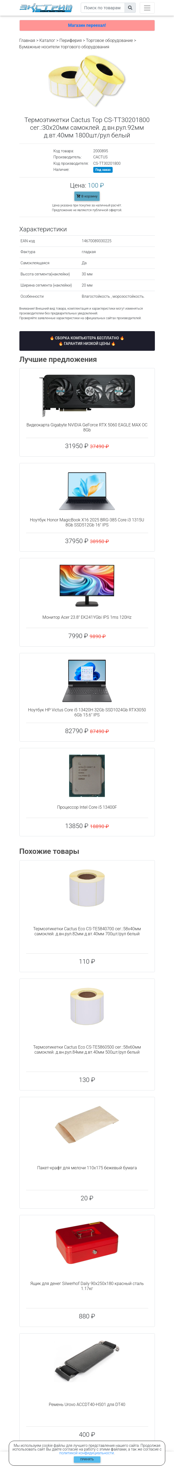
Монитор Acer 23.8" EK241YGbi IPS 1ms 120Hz (87, 617)
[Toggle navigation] (147, 8)
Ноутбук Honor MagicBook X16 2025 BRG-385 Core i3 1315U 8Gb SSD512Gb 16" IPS (87, 522)
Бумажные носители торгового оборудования (64, 46)
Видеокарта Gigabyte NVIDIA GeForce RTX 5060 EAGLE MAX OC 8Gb (87, 427)
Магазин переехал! (87, 25)
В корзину (87, 196)
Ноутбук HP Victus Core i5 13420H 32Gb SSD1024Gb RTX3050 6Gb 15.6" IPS (87, 712)
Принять (87, 1459)
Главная (27, 40)
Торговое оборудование (109, 40)
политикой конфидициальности (86, 1453)
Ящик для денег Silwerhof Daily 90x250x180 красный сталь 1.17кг (87, 1286)
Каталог (47, 40)
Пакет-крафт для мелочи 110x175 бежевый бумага (87, 1167)
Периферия (71, 40)
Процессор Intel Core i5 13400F (87, 807)
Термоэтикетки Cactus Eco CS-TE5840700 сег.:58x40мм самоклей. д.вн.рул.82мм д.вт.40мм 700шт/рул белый (87, 931)
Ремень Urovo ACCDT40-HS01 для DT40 (87, 1404)
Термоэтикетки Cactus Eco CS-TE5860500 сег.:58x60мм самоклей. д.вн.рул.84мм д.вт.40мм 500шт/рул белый (87, 1050)
